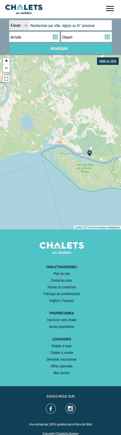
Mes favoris (62, 372)
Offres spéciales (61, 366)
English (54, 300)
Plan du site (62, 273)
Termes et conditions (61, 287)
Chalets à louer (61, 345)
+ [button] (6, 61)
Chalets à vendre (61, 352)
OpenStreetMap (97, 227)
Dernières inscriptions (62, 359)
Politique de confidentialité (62, 293)
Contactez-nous (61, 280)
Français (68, 300)
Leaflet (78, 227)
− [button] (6, 68)
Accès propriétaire (61, 326)
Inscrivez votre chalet (61, 319)
